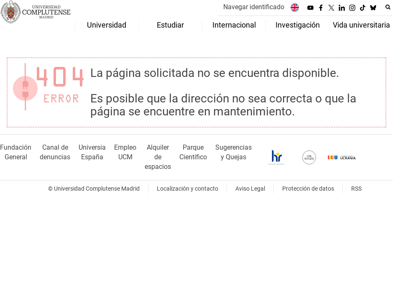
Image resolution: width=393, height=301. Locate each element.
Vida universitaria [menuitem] (361, 25)
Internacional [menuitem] (234, 25)
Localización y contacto (187, 188)
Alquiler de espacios (158, 157)
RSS (356, 188)
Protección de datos (308, 188)
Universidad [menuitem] (106, 25)
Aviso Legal (250, 188)
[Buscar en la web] (388, 7)
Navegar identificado (253, 7)
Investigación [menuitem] (298, 25)
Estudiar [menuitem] (170, 25)
